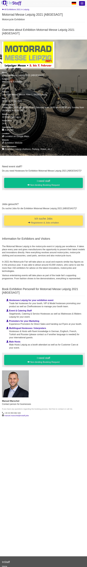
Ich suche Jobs (43, 220)
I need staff (43, 182)
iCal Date (8, 130)
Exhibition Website (12, 143)
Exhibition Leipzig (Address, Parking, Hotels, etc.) (27, 149)
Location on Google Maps (15, 136)
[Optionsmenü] (82, 3)
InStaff (6, 562)
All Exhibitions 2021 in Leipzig (15, 9)
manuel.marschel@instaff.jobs (16, 416)
